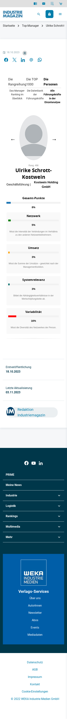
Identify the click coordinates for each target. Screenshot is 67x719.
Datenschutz (35, 662)
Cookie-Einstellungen (35, 691)
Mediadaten (35, 634)
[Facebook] (26, 463)
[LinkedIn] (41, 463)
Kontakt (35, 684)
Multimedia (13, 526)
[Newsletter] (43, 3)
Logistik (11, 506)
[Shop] (60, 3)
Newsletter (35, 612)
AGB (35, 669)
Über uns (35, 598)
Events (35, 627)
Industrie (11, 495)
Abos (35, 620)
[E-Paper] (35, 3)
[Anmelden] (49, 14)
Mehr (9, 537)
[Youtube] (33, 463)
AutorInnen (35, 605)
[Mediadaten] (52, 3)
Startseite (9, 25)
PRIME (10, 474)
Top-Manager (30, 25)
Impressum (35, 677)
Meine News (14, 485)
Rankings (12, 516)
